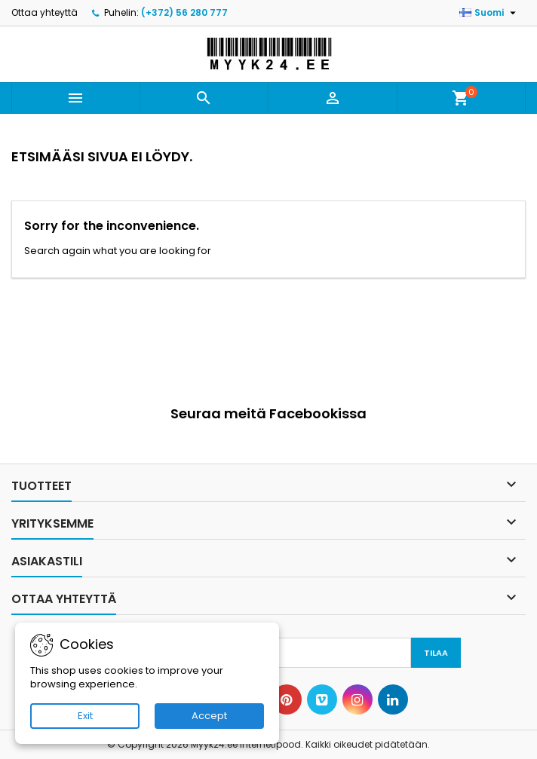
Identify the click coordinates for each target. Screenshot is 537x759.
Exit (85, 716)
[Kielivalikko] (489, 13)
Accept (209, 716)
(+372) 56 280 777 (184, 12)
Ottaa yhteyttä (44, 12)
